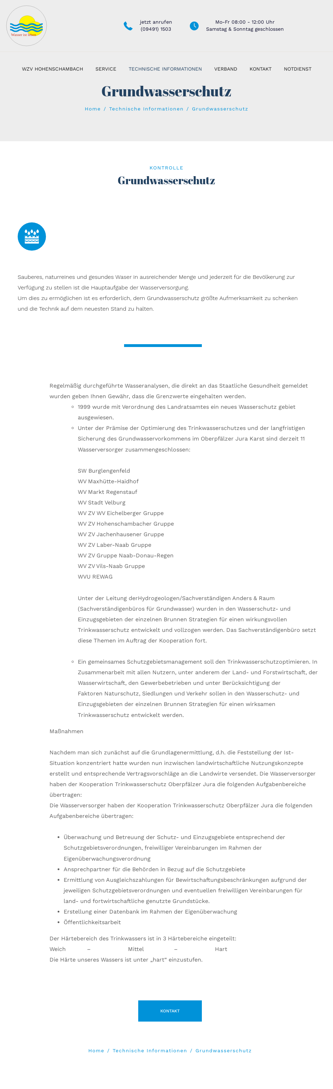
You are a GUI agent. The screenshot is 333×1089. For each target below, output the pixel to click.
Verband (225, 69)
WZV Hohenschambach (52, 69)
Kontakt (260, 69)
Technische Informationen (165, 69)
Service (105, 69)
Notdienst (297, 69)
